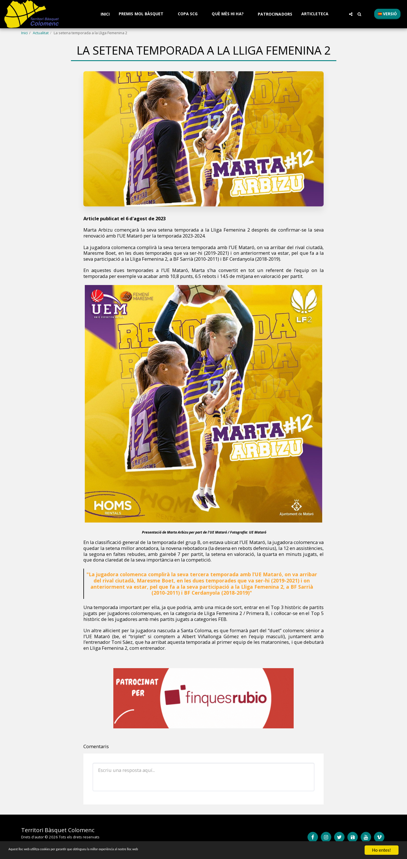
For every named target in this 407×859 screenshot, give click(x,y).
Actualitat (41, 32)
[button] (143, 14)
